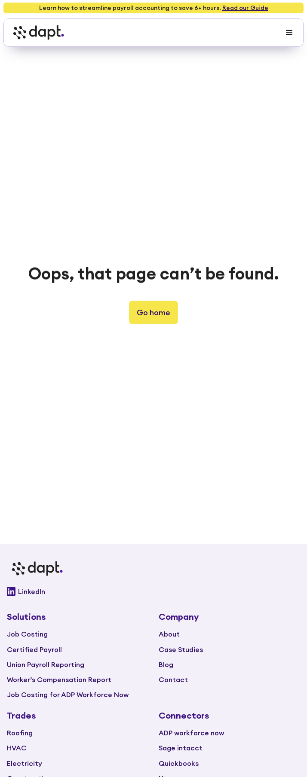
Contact (173, 679)
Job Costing (27, 634)
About (169, 634)
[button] (289, 32)
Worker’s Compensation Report (59, 679)
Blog (166, 664)
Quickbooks (179, 763)
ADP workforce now (191, 732)
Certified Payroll (34, 649)
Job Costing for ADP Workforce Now (68, 694)
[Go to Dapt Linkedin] (153, 591)
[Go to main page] (153, 568)
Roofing (20, 732)
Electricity (24, 763)
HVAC (17, 747)
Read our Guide (245, 8)
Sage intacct (181, 747)
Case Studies (181, 649)
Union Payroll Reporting (45, 664)
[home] (36, 32)
